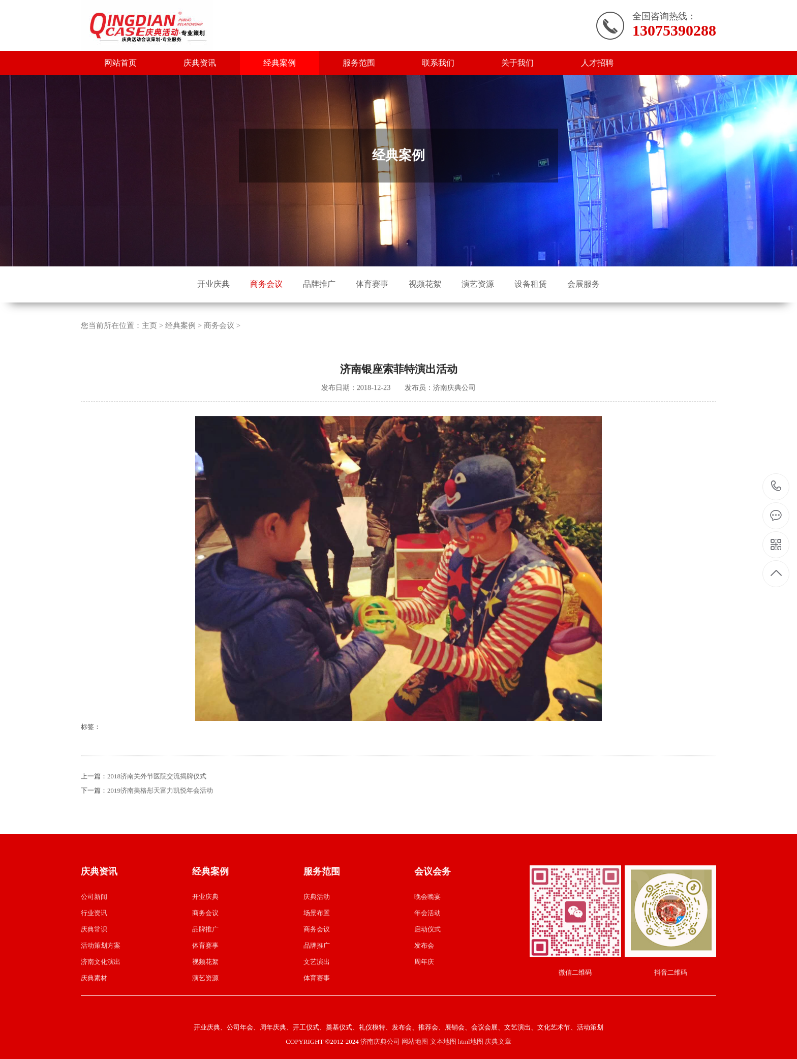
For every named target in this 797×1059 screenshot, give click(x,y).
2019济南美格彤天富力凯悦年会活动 (160, 836)
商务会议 (266, 284)
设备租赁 (530, 284)
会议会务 (432, 918)
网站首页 (120, 62)
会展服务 (583, 284)
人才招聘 (597, 62)
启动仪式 (427, 975)
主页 (149, 372)
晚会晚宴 (427, 943)
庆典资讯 (199, 62)
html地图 (470, 1041)
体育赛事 (372, 284)
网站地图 (415, 1041)
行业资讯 (94, 959)
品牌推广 (319, 284)
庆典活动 (316, 943)
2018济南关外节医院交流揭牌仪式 (156, 822)
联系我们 (438, 62)
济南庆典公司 (380, 1041)
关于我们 (517, 62)
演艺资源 (478, 284)
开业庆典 (213, 284)
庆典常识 (94, 975)
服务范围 (359, 62)
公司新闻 (94, 943)
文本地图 (443, 1041)
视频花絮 (425, 284)
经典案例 (279, 62)
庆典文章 (498, 1041)
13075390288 (776, 486)
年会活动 (427, 959)
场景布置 (316, 959)
